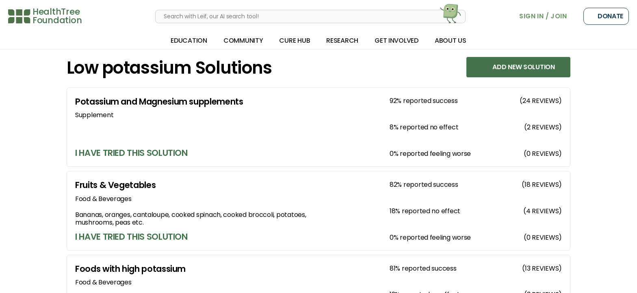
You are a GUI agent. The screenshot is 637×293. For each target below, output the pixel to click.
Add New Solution (518, 67)
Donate (606, 16)
